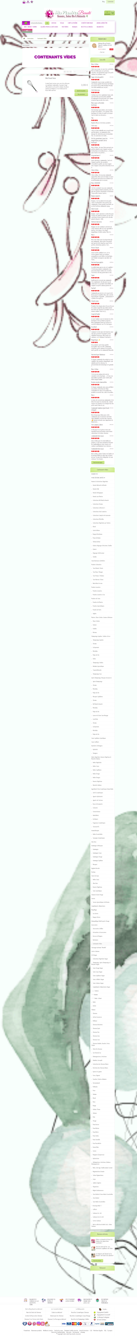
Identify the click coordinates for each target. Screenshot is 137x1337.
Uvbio (94, 659)
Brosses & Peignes (97, 936)
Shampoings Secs (97, 674)
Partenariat (76, 1332)
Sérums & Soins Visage (97, 895)
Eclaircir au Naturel (57, 1312)
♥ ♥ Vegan (94, 955)
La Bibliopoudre (80, 1309)
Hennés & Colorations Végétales (99, 481)
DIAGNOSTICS (94, 474)
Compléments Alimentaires (98, 906)
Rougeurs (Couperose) (98, 1155)
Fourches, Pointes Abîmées (100, 1079)
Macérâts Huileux (97, 785)
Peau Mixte (96, 1132)
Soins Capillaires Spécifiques (98, 738)
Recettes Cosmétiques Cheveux (80, 1312)
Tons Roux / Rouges (98, 572)
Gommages (95, 849)
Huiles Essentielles (98, 834)
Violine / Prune (96, 1109)
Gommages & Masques (97, 845)
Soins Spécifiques (97, 891)
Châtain (95, 1113)
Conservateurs (96, 811)
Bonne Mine (96, 1147)
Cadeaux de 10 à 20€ (98, 1217)
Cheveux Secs (96, 1040)
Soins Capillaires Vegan (99, 975)
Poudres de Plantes (98, 602)
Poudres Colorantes (96, 564)
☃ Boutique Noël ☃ (96, 1206)
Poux (94, 1090)
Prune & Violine (96, 538)
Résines (95, 632)
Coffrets (95, 1209)
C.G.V (91, 1330)
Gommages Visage (97, 857)
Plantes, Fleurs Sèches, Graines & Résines (101, 617)
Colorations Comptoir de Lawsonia (101, 515)
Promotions (27, 1330)
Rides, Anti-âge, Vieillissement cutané (102, 1168)
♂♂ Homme (94, 994)
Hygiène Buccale (95, 868)
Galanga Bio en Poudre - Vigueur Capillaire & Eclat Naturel (105, 45)
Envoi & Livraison (84, 1330)
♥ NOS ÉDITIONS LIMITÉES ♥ (98, 478)
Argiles (94, 613)
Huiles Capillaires (97, 770)
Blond (94, 526)
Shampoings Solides (98, 662)
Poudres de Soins (95, 598)
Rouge (94, 1105)
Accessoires (30, 38)
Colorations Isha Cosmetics (100, 511)
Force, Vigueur (96, 1075)
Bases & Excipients (98, 804)
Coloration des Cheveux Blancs (100, 1064)
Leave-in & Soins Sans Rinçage (100, 715)
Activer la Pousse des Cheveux (33, 1316)
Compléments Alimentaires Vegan (101, 987)
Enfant (94, 1006)
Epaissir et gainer (97, 1071)
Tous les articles (97, 1261)
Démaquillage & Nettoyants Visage (100, 921)
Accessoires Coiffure (98, 928)
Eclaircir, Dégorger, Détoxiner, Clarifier (102, 545)
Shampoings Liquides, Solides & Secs (100, 636)
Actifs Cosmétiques (98, 793)
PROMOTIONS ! (102, 39)
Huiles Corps (96, 766)
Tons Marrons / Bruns (98, 579)
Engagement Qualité (102, 1312)
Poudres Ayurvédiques (98, 606)
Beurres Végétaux (97, 781)
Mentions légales (98, 1330)
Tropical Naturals (97, 670)
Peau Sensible (96, 1139)
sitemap (82, 1332)
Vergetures (96, 1186)
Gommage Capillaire (98, 860)
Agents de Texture (98, 800)
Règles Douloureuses (98, 1190)
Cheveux (95, 1013)
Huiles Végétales (97, 762)
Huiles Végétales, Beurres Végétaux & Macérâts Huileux (101, 758)
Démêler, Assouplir (97, 1060)
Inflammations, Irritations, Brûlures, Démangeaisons (101, 1163)
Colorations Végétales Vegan (100, 959)
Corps (94, 1179)
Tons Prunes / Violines (98, 576)
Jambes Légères (97, 1183)
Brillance (95, 1021)
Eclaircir (95, 549)
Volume (95, 1094)
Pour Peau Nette (97, 1143)
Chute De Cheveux (97, 1049)
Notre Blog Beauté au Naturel (33, 1309)
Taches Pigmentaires (98, 1175)
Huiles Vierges (96, 777)
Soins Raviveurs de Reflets (98, 561)
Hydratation (96, 1158)
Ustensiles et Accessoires (99, 932)
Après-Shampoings (97, 681)
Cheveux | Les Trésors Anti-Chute (33, 1319)
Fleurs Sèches (96, 621)
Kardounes (95, 940)
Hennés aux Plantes (98, 496)
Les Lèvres (95, 913)
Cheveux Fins (96, 1032)
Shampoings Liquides (98, 640)
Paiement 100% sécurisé (71, 1330)
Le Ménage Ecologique (103, 1317)
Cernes (94, 1151)
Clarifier (95, 557)
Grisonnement (96, 1083)
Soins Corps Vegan (97, 972)
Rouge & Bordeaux (97, 534)
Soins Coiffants (95, 742)
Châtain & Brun (96, 542)
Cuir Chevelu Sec (97, 1053)
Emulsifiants (96, 815)
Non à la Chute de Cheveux (33, 1312)
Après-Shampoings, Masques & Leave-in (101, 678)
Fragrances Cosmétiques (99, 823)
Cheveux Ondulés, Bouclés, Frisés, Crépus (100, 1044)
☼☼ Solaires (95, 991)
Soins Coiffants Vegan (98, 979)
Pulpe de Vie (96, 655)
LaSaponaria (96, 647)
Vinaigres (95, 753)
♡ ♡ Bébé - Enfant (96, 998)
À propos (109, 1330)
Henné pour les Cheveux (56, 1316)
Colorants (95, 808)
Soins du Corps (95, 876)
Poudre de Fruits (97, 610)
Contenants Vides (97, 944)
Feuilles (95, 628)
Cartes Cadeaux (95, 951)
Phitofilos (95, 651)
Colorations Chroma (98, 504)
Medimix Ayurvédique (98, 666)
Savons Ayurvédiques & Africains (101, 902)
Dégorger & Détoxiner (98, 553)
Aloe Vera (93, 842)
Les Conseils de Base (57, 1309)
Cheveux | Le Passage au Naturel (57, 1319)
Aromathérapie (95, 830)
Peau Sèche (96, 1136)
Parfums (93, 872)
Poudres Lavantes (95, 587)
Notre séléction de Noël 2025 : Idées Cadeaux (101, 1225)
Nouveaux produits (36, 1330)
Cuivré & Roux (96, 530)
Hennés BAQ (96, 489)
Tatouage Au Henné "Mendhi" (98, 947)
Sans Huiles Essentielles (99, 1202)
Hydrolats (95, 749)
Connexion (110, 1)
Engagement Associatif (103, 1315)
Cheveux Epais (96, 1028)
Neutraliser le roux (97, 583)
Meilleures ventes (48, 1330)
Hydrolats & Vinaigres (97, 746)
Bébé (94, 1002)
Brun (94, 1117)
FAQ (105, 1330)
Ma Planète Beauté (98, 704)
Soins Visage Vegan (98, 968)
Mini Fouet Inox (50, 78)
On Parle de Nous (101, 1320)
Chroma (95, 643)
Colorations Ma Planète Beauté (101, 500)
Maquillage (94, 910)
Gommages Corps (97, 853)
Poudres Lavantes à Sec (99, 594)
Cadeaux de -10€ (97, 1213)
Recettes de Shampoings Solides (80, 1319)
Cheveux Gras (96, 1036)
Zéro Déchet (96, 1198)
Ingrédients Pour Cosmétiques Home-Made (102, 789)
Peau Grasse (96, 1124)
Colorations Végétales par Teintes (102, 523)
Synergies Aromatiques (99, 838)
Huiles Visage (96, 774)
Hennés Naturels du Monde (99, 485)
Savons (93, 898)
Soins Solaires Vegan (98, 983)
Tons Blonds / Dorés (98, 568)
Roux (94, 1102)
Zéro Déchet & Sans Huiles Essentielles (103, 1194)
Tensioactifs (96, 826)
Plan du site (27, 2)
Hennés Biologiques (98, 493)
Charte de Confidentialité (58, 1332)
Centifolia (95, 719)
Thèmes (93, 1010)
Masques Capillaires (98, 696)
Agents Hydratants (98, 796)
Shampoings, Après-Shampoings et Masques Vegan (101, 963)
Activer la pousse (97, 1017)
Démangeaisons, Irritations (100, 1056)
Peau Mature (96, 1128)
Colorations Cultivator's (99, 508)
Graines (95, 625)
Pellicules (95, 1087)
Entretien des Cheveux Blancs (100, 1068)
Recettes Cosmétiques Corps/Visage (80, 1316)
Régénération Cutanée (98, 1171)
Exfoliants (95, 819)
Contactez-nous (23, 2)
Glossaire (69, 1332)
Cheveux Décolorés (98, 1024)
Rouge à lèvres (96, 917)
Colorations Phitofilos (98, 519)
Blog (103, 1)
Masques (95, 864)
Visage (94, 1121)
